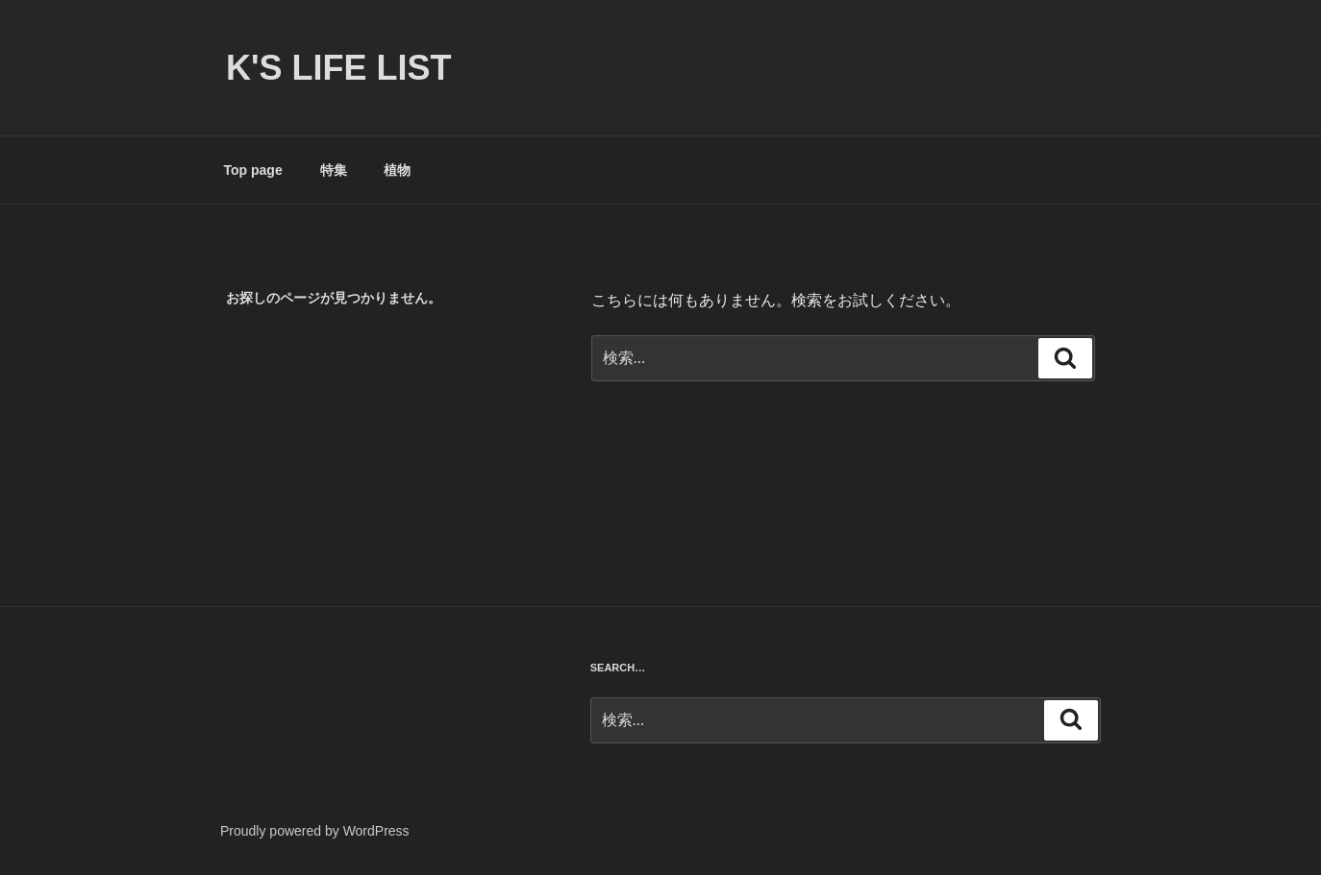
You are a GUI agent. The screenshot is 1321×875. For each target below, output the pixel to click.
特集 (333, 170)
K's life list (339, 67)
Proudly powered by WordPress (315, 831)
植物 (397, 170)
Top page (253, 170)
